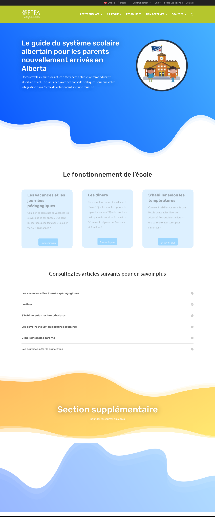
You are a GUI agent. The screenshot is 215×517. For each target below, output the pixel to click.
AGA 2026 (177, 14)
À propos (122, 3)
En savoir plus (48, 242)
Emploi (158, 3)
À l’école (113, 14)
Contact (190, 3)
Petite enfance (89, 14)
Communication (140, 3)
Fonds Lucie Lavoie (173, 3)
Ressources (133, 14)
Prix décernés (155, 14)
